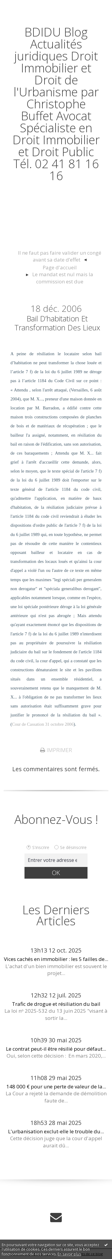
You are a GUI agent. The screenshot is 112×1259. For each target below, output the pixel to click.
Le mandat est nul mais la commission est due (62, 278)
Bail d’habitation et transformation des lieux (57, 322)
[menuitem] (59, 256)
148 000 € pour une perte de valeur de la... (56, 1086)
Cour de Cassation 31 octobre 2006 (42, 724)
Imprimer (56, 750)
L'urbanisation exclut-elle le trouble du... (56, 1131)
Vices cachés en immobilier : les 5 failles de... (56, 959)
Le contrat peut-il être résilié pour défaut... (56, 1048)
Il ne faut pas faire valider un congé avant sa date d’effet (59, 256)
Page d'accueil (60, 267)
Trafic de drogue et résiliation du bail (56, 1003)
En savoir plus (69, 1254)
